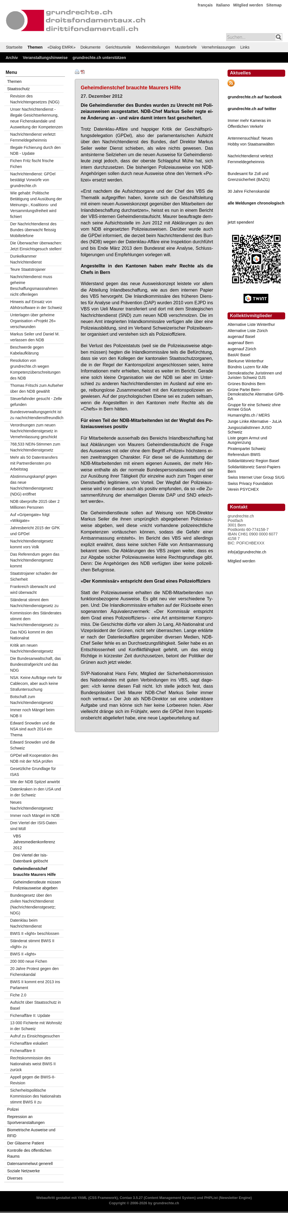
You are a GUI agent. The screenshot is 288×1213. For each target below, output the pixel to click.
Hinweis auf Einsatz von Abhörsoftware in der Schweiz (36, 304)
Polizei (13, 1109)
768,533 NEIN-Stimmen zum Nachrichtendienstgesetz (35, 447)
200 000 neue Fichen (28, 961)
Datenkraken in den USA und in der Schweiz (35, 792)
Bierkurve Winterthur (246, 361)
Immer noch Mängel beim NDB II (32, 713)
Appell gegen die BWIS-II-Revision (32, 1080)
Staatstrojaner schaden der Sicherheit (33, 576)
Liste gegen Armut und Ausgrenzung (247, 440)
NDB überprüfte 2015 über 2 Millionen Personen (35, 504)
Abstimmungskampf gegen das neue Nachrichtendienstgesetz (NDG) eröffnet (33, 485)
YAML (82, 1198)
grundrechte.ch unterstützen (99, 57)
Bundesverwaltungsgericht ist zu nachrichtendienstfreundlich (36, 415)
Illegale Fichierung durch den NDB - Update (35, 150)
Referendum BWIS (244, 454)
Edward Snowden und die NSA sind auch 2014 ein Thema (32, 729)
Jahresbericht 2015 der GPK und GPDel (35, 531)
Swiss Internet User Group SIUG (256, 477)
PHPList (211, 1198)
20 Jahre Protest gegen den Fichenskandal (34, 971)
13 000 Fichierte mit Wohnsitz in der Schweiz (36, 1026)
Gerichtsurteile (118, 47)
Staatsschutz (18, 89)
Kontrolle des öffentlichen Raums (29, 1153)
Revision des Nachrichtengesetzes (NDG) (34, 99)
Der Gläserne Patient (25, 1143)
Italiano (223, 5)
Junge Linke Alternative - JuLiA (255, 421)
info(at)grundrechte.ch (247, 552)
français (205, 5)
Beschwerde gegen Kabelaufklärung (27, 350)
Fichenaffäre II (22, 1050)
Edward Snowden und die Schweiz (32, 745)
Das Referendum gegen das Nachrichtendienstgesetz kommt (34, 560)
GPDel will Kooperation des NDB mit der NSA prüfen (34, 758)
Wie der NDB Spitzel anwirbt (35, 782)
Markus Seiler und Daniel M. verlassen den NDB (35, 337)
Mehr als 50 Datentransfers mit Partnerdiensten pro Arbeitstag (34, 463)
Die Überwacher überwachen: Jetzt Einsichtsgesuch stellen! (36, 246)
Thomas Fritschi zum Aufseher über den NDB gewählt (36, 388)
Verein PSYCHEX (243, 489)
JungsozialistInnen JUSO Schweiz (249, 429)
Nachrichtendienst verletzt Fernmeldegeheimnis (32, 137)
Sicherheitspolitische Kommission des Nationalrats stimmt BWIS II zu (35, 1096)
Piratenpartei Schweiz (247, 448)
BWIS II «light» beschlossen (34, 933)
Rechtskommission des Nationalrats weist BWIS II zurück (33, 1064)
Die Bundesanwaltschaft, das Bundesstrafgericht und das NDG (35, 664)
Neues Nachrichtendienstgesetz (31, 805)
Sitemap (274, 5)
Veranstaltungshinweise (45, 57)
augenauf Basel (241, 336)
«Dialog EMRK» (62, 47)
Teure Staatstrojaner (28, 269)
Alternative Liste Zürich (247, 330)
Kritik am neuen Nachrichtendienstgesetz (31, 648)
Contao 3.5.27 (131, 1198)
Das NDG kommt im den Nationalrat (31, 635)
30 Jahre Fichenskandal (248, 191)
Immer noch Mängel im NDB (35, 815)
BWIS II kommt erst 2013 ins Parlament (35, 985)
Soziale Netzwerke (23, 1171)
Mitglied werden (248, 5)
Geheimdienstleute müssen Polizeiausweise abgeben (37, 885)
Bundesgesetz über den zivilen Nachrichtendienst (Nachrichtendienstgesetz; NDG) (33, 904)
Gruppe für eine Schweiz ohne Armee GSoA (254, 407)
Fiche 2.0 (18, 995)
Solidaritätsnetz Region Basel (253, 460)
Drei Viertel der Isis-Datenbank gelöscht (30, 858)
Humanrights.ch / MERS (249, 415)
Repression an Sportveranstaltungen (26, 1119)
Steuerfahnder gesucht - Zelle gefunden (36, 401)
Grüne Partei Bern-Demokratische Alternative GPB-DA (256, 394)
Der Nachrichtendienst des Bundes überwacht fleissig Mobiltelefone (33, 230)
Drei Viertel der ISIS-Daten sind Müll (33, 826)
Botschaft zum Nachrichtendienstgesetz (31, 699)
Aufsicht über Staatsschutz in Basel (35, 1005)
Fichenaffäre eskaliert (29, 1043)
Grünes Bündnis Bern (246, 383)
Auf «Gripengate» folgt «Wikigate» (30, 517)
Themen (35, 47)
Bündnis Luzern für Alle (248, 367)
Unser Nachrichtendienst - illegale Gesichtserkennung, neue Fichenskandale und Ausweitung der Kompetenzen (36, 118)
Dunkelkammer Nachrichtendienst (26, 259)
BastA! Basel (239, 355)
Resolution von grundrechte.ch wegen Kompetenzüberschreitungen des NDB (35, 369)
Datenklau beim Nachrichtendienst (26, 923)
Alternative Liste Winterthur (251, 324)
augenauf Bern (240, 342)
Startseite (14, 47)
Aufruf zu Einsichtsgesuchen (35, 1036)
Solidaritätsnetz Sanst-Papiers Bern (254, 469)
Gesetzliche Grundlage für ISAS (33, 771)
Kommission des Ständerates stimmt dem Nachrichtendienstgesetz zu (35, 619)
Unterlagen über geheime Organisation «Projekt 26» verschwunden (33, 321)
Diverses (14, 1178)
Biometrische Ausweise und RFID (31, 1133)
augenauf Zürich (242, 349)
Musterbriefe (186, 47)
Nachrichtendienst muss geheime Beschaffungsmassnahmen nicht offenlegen (34, 285)
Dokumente (90, 47)
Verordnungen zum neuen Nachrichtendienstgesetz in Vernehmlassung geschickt (33, 431)
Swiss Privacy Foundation (250, 483)
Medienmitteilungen (153, 47)
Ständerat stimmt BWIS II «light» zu (32, 944)
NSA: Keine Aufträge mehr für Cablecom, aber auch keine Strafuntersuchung (36, 683)
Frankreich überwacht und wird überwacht (33, 589)
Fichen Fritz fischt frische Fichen (32, 163)
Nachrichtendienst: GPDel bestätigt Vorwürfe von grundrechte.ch (32, 180)
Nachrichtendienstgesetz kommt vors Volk (31, 544)
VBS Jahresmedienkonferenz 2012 (34, 842)
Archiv (12, 57)
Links (244, 47)
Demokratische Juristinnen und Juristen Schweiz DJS (255, 375)
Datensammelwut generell (30, 1163)
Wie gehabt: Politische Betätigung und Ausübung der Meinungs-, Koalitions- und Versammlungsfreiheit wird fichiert (36, 205)
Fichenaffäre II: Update (30, 1015)
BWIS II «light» (23, 954)
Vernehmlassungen (218, 47)
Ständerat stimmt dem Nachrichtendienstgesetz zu (34, 603)
